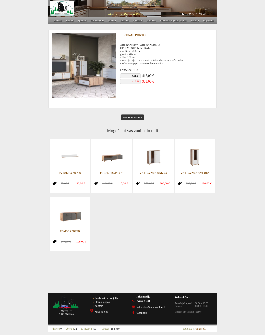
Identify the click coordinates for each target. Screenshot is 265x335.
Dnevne (112, 20)
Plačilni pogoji (102, 302)
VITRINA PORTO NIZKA (153, 173)
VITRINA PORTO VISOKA (195, 173)
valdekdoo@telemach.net (151, 307)
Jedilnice (151, 20)
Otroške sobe (97, 20)
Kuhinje (69, 20)
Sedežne (124, 20)
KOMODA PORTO (70, 231)
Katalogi (195, 20)
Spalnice (82, 20)
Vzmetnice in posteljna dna (173, 20)
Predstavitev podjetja (106, 298)
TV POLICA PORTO (70, 173)
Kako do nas (101, 311)
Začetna (57, 20)
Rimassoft (200, 328)
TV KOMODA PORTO (112, 173)
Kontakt (99, 305)
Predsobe (137, 20)
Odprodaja (208, 20)
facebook (142, 312)
